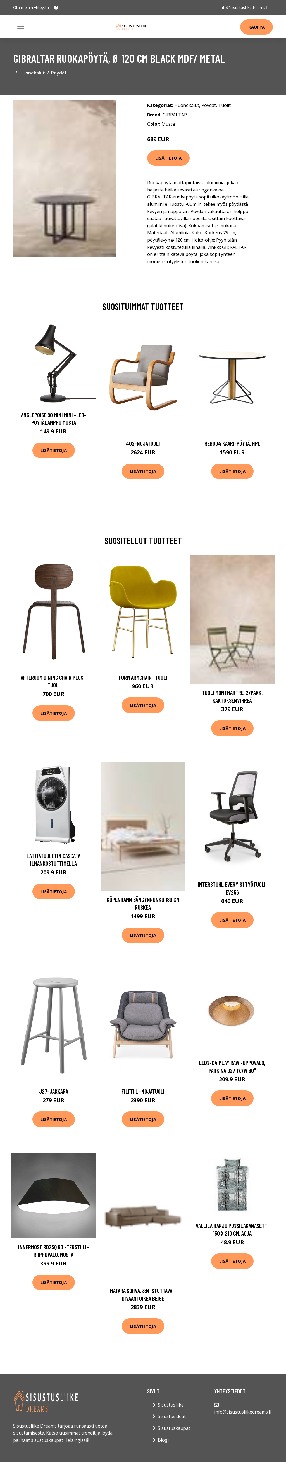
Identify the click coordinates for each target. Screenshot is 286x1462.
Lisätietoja (168, 158)
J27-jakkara (53, 1091)
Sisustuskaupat (174, 1428)
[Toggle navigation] (20, 26)
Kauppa (256, 27)
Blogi (163, 1440)
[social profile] (56, 7)
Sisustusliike (171, 1405)
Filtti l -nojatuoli (143, 1091)
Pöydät (59, 73)
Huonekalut (32, 73)
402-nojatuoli (143, 443)
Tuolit (224, 105)
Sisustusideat (172, 1416)
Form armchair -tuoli (143, 677)
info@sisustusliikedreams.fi (244, 7)
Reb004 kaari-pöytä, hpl (232, 443)
